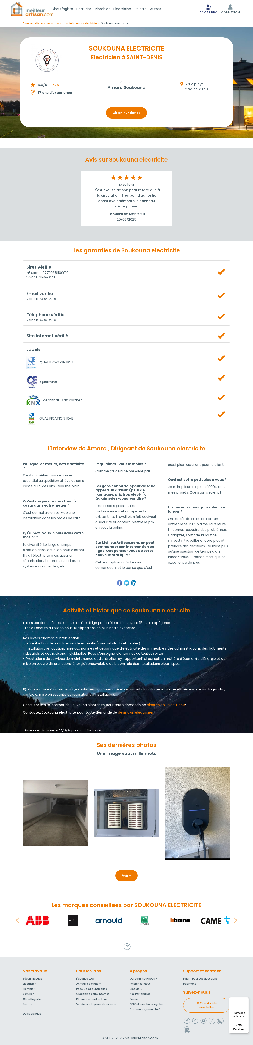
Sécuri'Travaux (32, 978)
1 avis (55, 86)
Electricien (127, 9)
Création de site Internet (92, 994)
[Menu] (246, 999)
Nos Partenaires (140, 994)
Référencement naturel (91, 999)
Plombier (107, 9)
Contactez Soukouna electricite (49, 713)
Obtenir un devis (126, 113)
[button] (17, 921)
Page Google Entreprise (91, 989)
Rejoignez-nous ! (141, 984)
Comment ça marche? (145, 1009)
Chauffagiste (67, 9)
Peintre (146, 9)
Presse (134, 999)
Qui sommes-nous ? (143, 978)
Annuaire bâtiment (88, 984)
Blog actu (136, 989)
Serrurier (89, 9)
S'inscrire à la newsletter (207, 1005)
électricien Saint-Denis (166, 705)
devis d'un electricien (135, 713)
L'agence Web (85, 978)
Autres (160, 9)
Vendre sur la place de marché (96, 1004)
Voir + (126, 876)
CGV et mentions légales (146, 1004)
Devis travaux (32, 1013)
